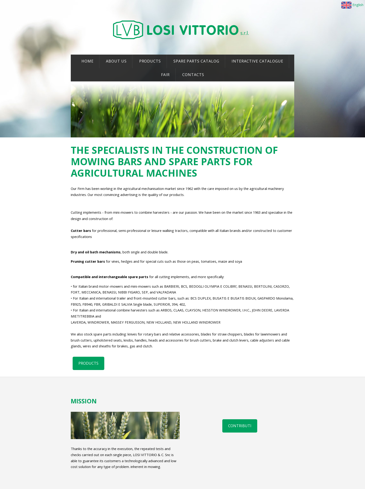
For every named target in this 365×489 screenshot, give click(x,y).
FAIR (165, 74)
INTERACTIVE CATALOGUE (257, 61)
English (352, 4)
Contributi (239, 425)
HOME (87, 61)
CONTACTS (193, 74)
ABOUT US (116, 61)
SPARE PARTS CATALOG (196, 61)
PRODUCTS (150, 61)
